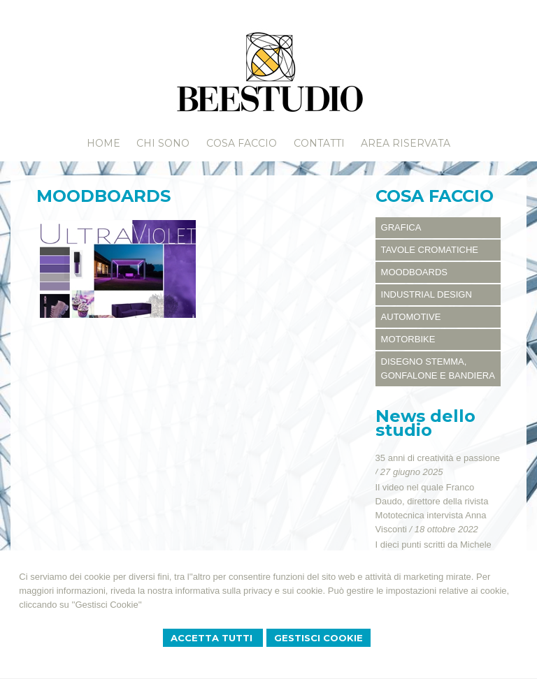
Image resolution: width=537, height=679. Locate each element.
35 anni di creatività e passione (438, 458)
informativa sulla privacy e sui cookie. (251, 590)
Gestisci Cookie (318, 637)
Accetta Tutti (213, 637)
